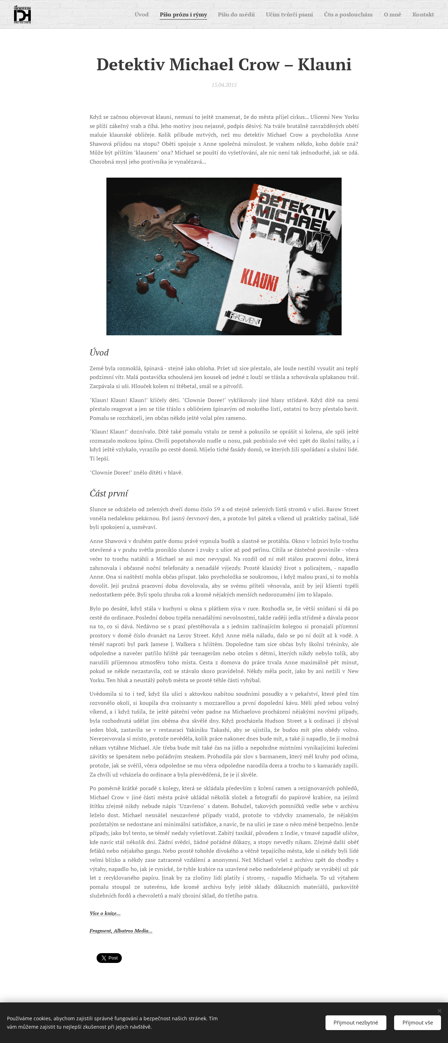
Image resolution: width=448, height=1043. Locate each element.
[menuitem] (124, 14)
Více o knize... (105, 913)
